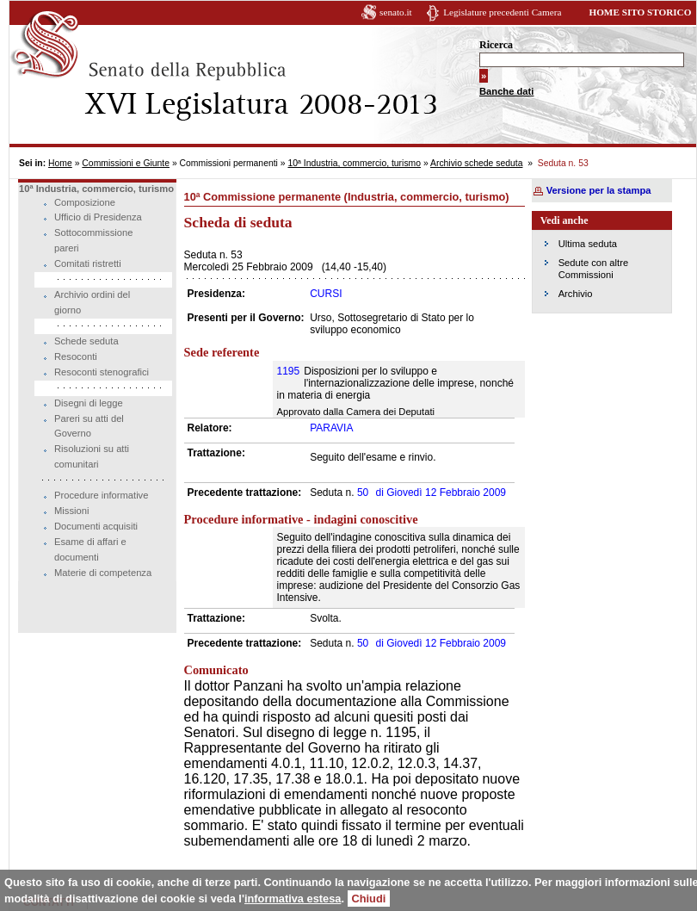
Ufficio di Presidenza (98, 217)
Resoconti (75, 356)
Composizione (84, 202)
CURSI (326, 294)
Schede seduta (86, 341)
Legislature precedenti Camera (502, 12)
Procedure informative (101, 495)
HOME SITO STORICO (640, 12)
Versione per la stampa (598, 190)
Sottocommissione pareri (93, 240)
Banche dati (506, 91)
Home (60, 163)
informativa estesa (292, 898)
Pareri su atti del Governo (89, 426)
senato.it (395, 12)
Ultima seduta (587, 244)
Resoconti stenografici (101, 372)
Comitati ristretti (87, 263)
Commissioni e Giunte (126, 163)
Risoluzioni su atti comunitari (91, 456)
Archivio (575, 293)
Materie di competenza (102, 572)
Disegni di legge (88, 403)
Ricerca (496, 45)
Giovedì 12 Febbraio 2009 (441, 492)
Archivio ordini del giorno (92, 302)
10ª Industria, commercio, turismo (354, 163)
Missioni (71, 510)
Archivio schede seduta (476, 163)
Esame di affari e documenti (90, 549)
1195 (288, 371)
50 (362, 492)
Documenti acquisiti (96, 526)
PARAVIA (331, 428)
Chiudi (369, 898)
